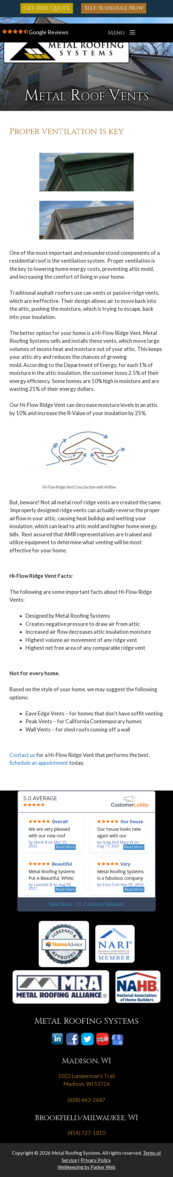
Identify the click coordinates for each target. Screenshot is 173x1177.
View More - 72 (86, 904)
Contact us (22, 755)
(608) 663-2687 (86, 1100)
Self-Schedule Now (113, 8)
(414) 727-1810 (86, 1133)
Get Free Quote (47, 8)
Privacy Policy (95, 1160)
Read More (65, 847)
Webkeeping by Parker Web (86, 1167)
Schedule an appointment (38, 762)
